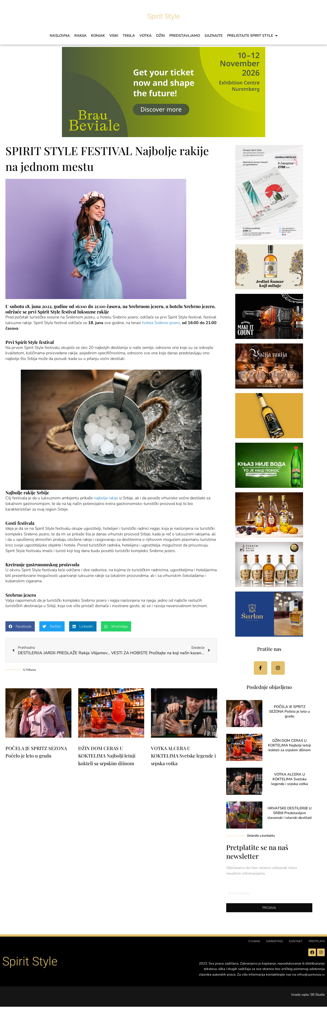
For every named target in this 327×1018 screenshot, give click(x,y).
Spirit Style (163, 13)
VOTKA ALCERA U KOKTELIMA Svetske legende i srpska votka (183, 756)
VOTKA (145, 35)
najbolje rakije (106, 498)
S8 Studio (317, 1006)
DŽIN (160, 35)
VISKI (113, 35)
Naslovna (60, 35)
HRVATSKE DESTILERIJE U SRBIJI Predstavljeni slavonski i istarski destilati (289, 818)
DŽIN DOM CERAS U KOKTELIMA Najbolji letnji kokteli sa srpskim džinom (106, 756)
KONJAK (98, 35)
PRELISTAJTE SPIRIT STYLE (252, 36)
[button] (20, 626)
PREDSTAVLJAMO (184, 35)
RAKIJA (80, 35)
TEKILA (129, 35)
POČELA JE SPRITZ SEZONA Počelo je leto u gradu (289, 717)
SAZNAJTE (214, 35)
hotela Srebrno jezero (161, 322)
